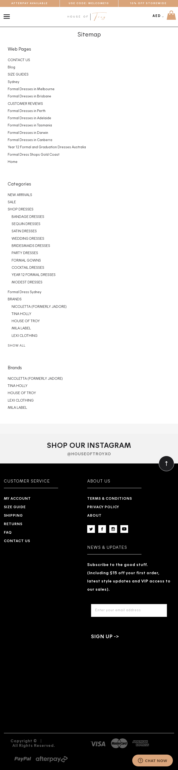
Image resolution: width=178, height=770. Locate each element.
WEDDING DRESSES (28, 239)
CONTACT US (19, 60)
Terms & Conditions (109, 499)
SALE (12, 202)
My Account (17, 499)
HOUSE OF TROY (26, 321)
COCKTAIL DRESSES (28, 268)
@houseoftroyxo (89, 454)
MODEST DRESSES (27, 282)
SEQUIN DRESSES (26, 224)
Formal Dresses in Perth (27, 111)
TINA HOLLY (21, 314)
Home (12, 162)
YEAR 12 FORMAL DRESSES (34, 275)
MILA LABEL (21, 328)
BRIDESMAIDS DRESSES (31, 246)
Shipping (13, 516)
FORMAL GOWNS (26, 261)
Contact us (17, 541)
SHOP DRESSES (20, 209)
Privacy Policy (103, 507)
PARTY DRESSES (25, 253)
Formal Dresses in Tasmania (30, 125)
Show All (16, 345)
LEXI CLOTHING (25, 336)
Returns (13, 524)
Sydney (13, 82)
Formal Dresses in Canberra (30, 140)
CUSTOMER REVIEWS (25, 104)
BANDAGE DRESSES (28, 217)
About (94, 516)
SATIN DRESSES (24, 231)
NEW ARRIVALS (20, 195)
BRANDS (15, 299)
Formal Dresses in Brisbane (29, 96)
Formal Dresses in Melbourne (31, 89)
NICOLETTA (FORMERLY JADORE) (39, 307)
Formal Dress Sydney (24, 292)
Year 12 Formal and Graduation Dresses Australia (47, 147)
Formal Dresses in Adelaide (29, 118)
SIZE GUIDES (18, 75)
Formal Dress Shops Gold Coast (33, 155)
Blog (11, 67)
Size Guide (15, 507)
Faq (8, 533)
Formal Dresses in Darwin (28, 133)
